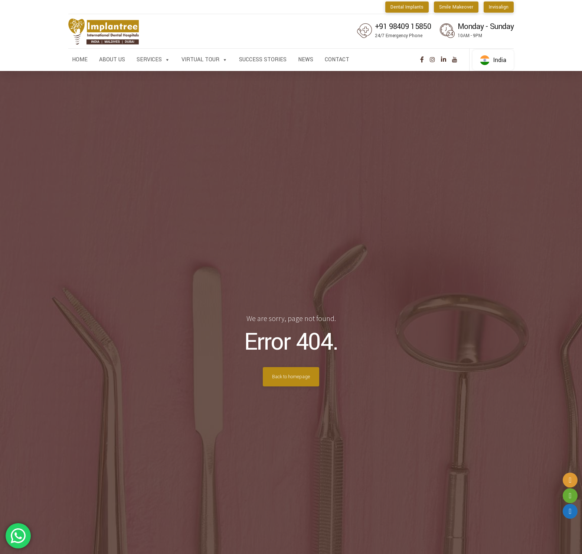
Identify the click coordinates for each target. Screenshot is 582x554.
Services (153, 60)
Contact (337, 60)
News (305, 60)
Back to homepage (291, 376)
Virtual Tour (205, 60)
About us (112, 60)
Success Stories (263, 60)
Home (80, 60)
